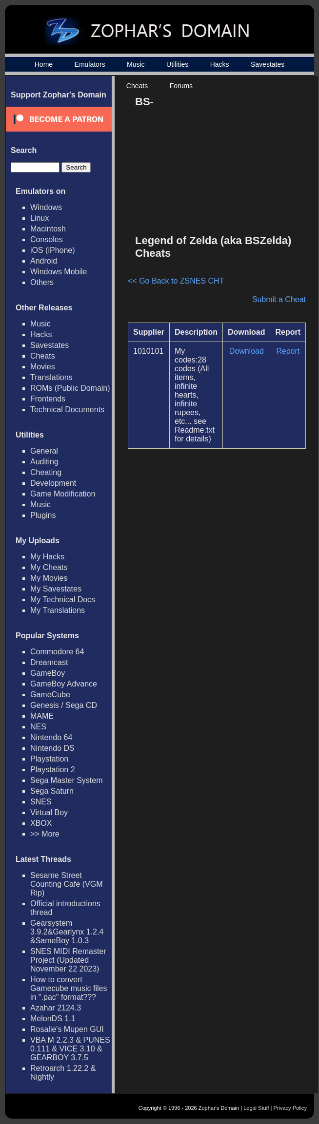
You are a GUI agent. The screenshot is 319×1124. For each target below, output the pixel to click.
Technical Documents (67, 409)
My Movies (48, 578)
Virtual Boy (49, 812)
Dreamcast (49, 662)
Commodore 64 (57, 652)
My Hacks (47, 556)
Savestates (267, 64)
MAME (42, 716)
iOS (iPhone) (52, 250)
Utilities (177, 64)
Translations (51, 377)
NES (38, 727)
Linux (39, 218)
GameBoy (47, 673)
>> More (45, 834)
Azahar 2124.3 (55, 1008)
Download (246, 351)
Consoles (46, 239)
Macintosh (48, 229)
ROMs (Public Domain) (70, 388)
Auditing (44, 461)
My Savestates (55, 589)
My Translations (57, 610)
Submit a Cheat (279, 299)
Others (42, 282)
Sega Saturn (52, 791)
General (44, 451)
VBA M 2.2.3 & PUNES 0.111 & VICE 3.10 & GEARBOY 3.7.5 (70, 1049)
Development (53, 483)
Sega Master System (66, 780)
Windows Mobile (58, 271)
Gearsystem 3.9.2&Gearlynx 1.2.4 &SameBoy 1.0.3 (66, 932)
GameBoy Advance (63, 684)
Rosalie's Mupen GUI (67, 1029)
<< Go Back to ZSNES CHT (176, 281)
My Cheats (48, 567)
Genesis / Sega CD (63, 705)
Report (287, 351)
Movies (42, 366)
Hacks (219, 64)
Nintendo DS (52, 748)
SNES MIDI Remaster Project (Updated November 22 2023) (68, 960)
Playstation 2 (52, 769)
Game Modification (62, 494)
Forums (181, 86)
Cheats (137, 86)
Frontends (47, 399)
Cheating (45, 472)
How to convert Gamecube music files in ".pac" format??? (68, 988)
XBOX (41, 823)
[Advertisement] (229, 159)
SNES (41, 802)
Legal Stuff (256, 1108)
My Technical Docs (62, 599)
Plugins (43, 515)
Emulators (90, 64)
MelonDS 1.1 (53, 1018)
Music (136, 64)
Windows (46, 207)
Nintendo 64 (51, 737)
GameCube (50, 694)
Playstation (49, 759)
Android (43, 261)
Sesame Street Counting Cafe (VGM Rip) (66, 884)
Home (44, 64)
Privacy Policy (290, 1108)
